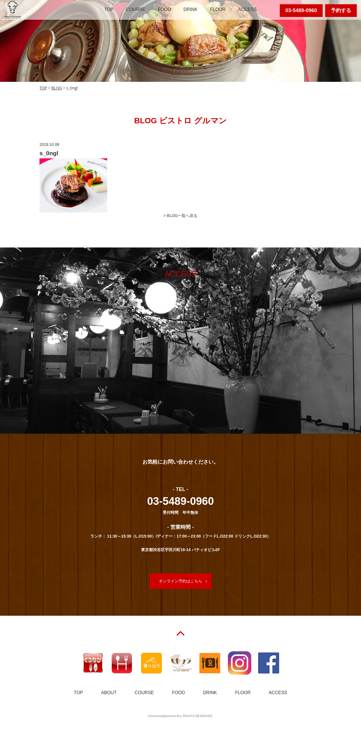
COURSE (135, 9)
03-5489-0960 (301, 10)
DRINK (191, 9)
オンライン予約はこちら (180, 581)
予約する (341, 10)
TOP (109, 9)
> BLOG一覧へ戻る (181, 215)
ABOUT (108, 692)
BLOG (56, 88)
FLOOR (218, 9)
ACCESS (247, 9)
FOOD (164, 9)
